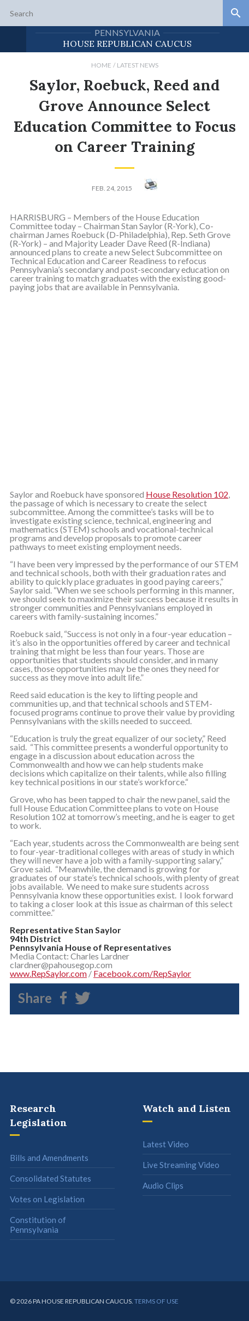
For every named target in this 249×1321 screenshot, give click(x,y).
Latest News (137, 65)
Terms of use (156, 1301)
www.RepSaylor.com (48, 973)
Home (101, 65)
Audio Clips (163, 1185)
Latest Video (166, 1144)
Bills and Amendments (49, 1158)
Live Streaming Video (181, 1165)
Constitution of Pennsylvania (38, 1224)
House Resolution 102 (187, 494)
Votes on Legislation (47, 1199)
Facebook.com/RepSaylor (142, 973)
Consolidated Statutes (50, 1178)
